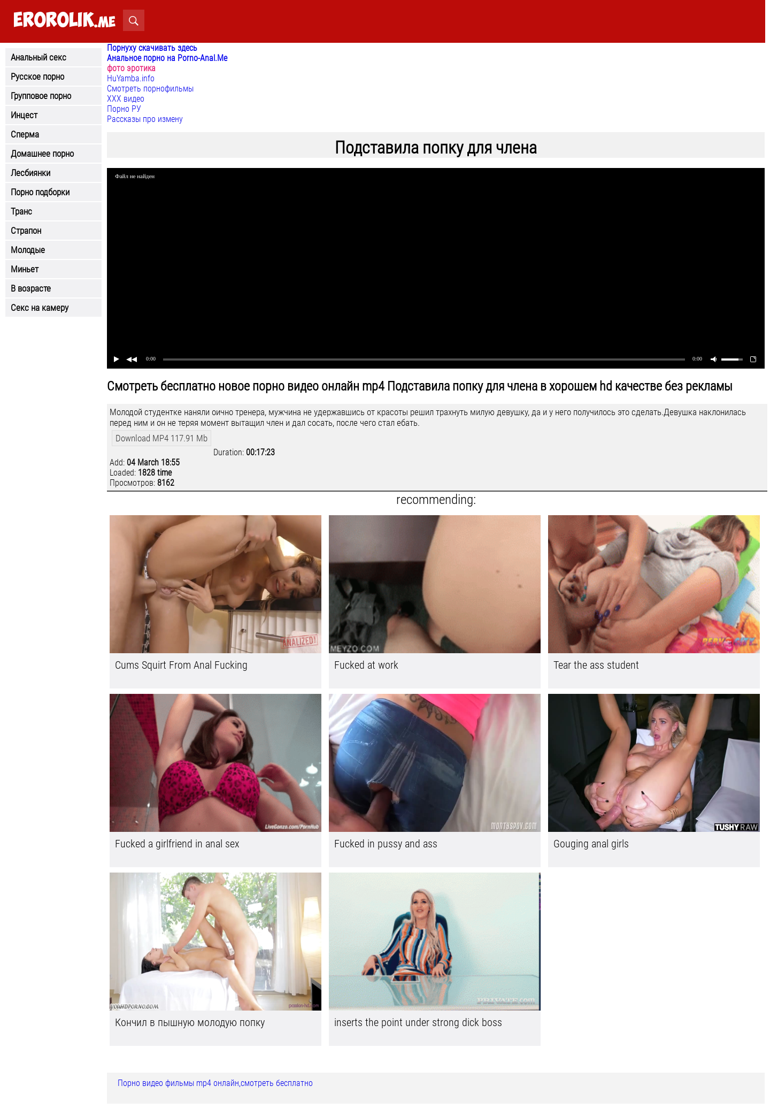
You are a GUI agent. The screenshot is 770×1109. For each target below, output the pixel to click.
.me (64, 20)
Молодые (28, 249)
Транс (21, 211)
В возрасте (31, 288)
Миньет (24, 269)
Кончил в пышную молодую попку (190, 1022)
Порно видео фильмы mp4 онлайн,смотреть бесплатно (215, 1083)
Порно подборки (40, 192)
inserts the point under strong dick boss (418, 1022)
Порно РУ (124, 109)
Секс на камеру (39, 307)
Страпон (26, 230)
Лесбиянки (30, 172)
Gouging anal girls (591, 843)
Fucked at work (366, 665)
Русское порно (37, 76)
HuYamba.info (131, 78)
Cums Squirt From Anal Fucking (181, 665)
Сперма (25, 134)
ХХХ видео (125, 99)
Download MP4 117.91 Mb (161, 438)
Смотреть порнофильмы (150, 88)
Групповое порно (41, 95)
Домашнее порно (42, 153)
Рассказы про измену (145, 119)
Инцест (24, 115)
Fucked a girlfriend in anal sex (177, 843)
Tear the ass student (596, 665)
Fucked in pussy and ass (385, 843)
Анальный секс (38, 57)
